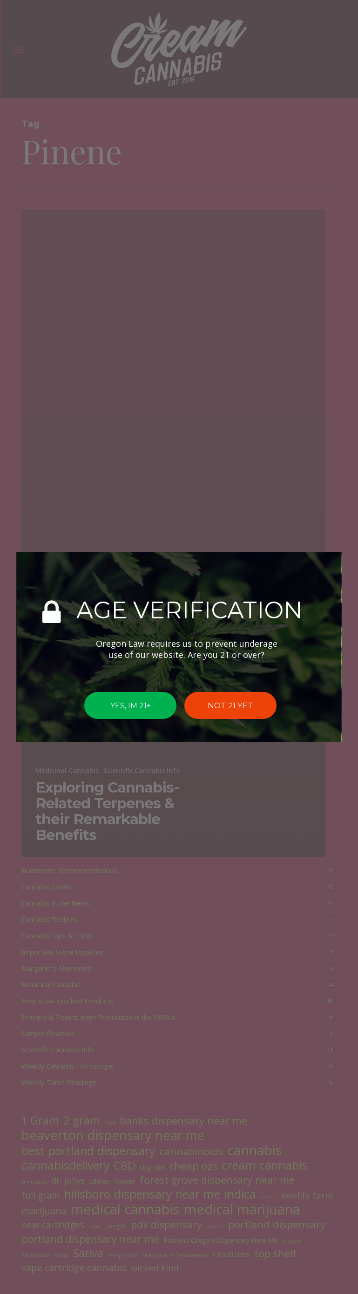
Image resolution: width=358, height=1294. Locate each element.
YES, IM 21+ (130, 705)
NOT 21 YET (230, 705)
